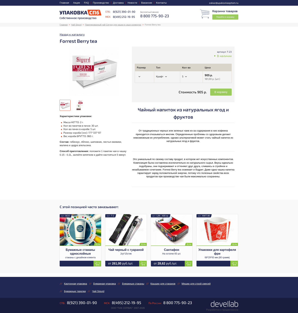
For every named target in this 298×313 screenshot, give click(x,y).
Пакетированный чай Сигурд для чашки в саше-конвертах (113, 25)
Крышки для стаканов (163, 283)
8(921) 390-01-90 (124, 11)
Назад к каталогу (72, 34)
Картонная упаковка (75, 283)
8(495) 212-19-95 (124, 16)
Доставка (118, 2)
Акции (76, 2)
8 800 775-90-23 (177, 302)
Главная (64, 2)
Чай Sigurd (76, 25)
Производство (101, 2)
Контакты (161, 2)
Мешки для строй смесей (196, 283)
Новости (132, 2)
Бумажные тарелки (75, 291)
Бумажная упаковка (104, 283)
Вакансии (146, 2)
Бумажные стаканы (133, 283)
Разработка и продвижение (222, 309)
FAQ (86, 2)
